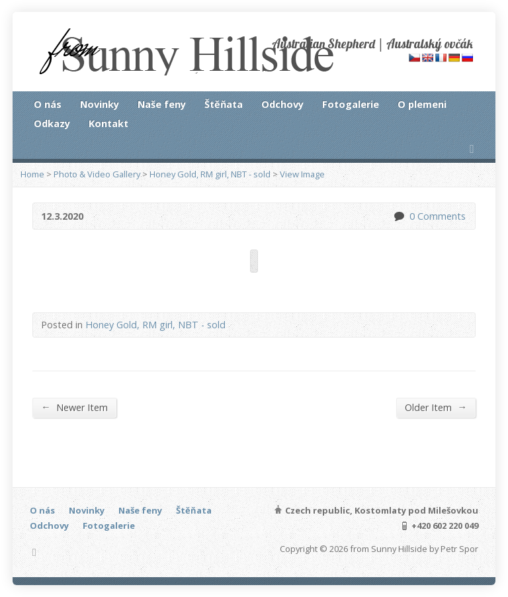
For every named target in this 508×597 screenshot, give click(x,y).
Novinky (99, 104)
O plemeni (422, 104)
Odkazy (52, 123)
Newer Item (74, 407)
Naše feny (162, 104)
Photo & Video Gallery (97, 174)
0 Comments (398, 216)
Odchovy (282, 104)
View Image (302, 174)
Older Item (435, 407)
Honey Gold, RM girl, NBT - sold (210, 174)
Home (32, 174)
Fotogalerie (350, 104)
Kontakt (108, 123)
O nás (48, 104)
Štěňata (223, 104)
